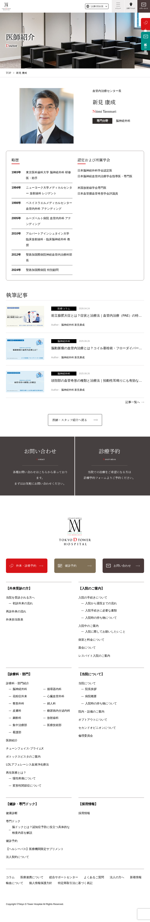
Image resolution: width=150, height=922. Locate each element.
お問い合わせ (143, 8)
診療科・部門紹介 (17, 683)
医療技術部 (54, 725)
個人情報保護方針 (40, 883)
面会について (87, 647)
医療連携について (31, 877)
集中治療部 (20, 725)
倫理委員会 (87, 735)
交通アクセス (131, 8)
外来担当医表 (14, 619)
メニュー (118, 8)
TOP (8, 73)
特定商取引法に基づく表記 (75, 883)
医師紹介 (11, 740)
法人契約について (17, 856)
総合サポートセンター (63, 877)
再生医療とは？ (16, 772)
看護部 (17, 732)
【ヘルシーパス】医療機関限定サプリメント (35, 848)
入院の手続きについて (92, 597)
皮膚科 (17, 710)
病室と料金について (91, 639)
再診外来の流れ (16, 611)
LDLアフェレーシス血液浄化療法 (27, 764)
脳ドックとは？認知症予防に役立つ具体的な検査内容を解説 (41, 829)
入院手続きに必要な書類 (101, 610)
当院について (87, 683)
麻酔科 (17, 717)
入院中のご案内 (88, 625)
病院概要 (91, 696)
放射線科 (53, 717)
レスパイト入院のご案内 (94, 655)
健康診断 (11, 813)
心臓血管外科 (55, 696)
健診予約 (70, 565)
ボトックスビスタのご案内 (23, 756)
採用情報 (84, 813)
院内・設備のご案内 (91, 711)
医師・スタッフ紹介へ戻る (69, 420)
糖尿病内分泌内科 (58, 710)
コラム (10, 877)
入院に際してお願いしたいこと (105, 631)
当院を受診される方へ (20, 597)
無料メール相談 (145, 44)
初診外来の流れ (23, 603)
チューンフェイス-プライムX (24, 748)
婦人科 (51, 703)
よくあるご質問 (94, 877)
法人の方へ (117, 877)
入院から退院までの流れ (101, 603)
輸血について (14, 883)
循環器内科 (54, 689)
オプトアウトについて (92, 719)
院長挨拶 (91, 689)
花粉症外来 (20, 696)
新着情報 (136, 877)
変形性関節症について (27, 785)
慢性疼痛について (24, 778)
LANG (97, 6)
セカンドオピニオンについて (97, 727)
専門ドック (13, 821)
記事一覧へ (132, 402)
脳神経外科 (20, 689)
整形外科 (18, 703)
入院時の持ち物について (101, 617)
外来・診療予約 (145, 24)
